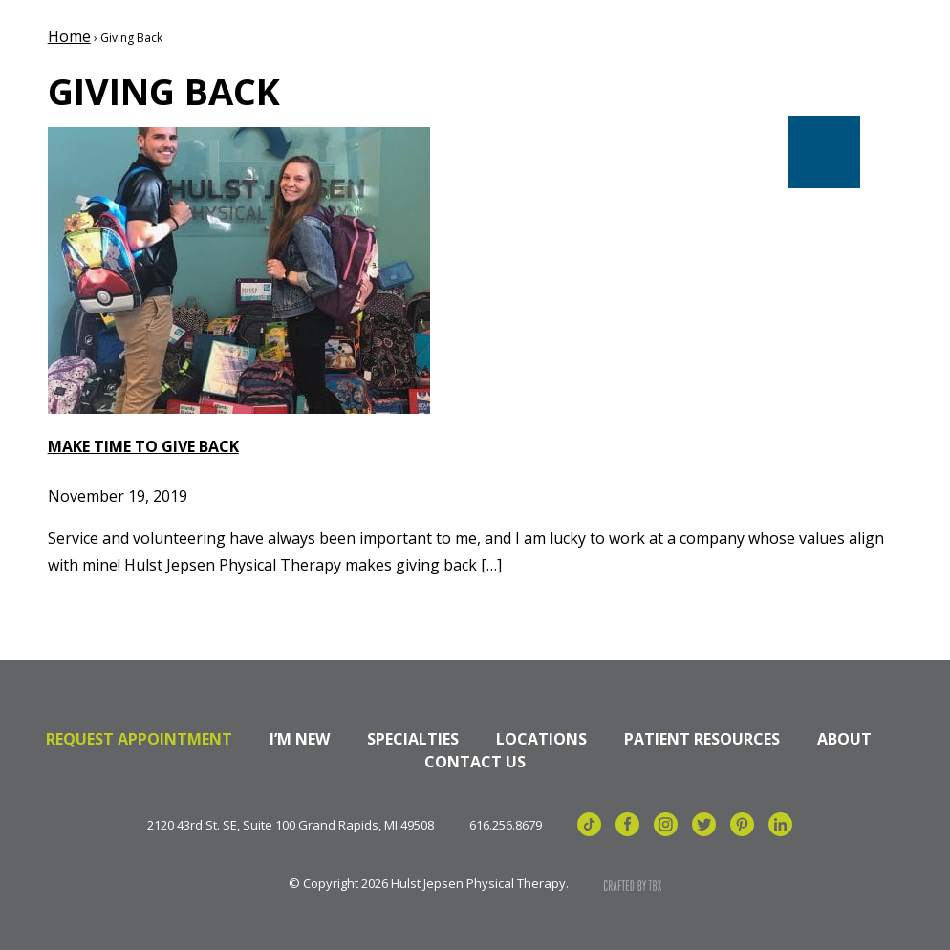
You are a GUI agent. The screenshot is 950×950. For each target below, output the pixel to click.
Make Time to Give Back (143, 446)
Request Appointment (139, 738)
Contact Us (475, 761)
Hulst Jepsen (181, 79)
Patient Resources (702, 738)
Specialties (413, 738)
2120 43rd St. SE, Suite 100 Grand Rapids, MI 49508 (290, 825)
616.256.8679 (505, 825)
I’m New (300, 738)
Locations (541, 738)
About (844, 738)
